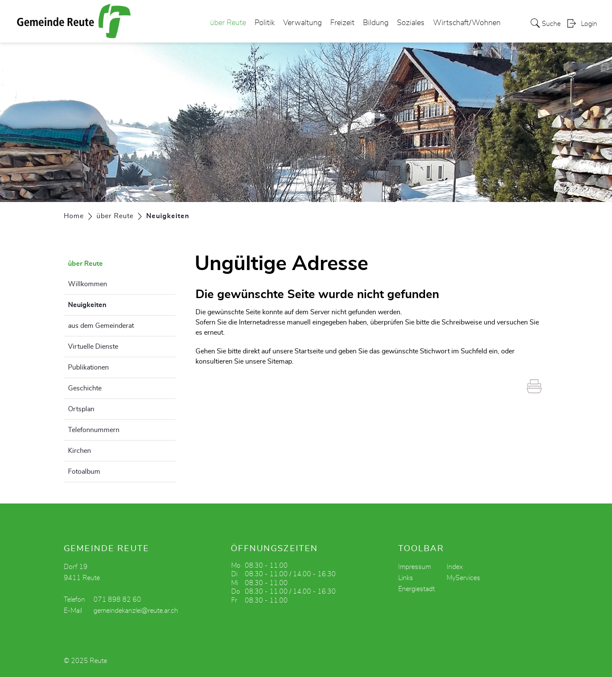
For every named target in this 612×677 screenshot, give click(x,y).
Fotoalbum (84, 471)
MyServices (463, 578)
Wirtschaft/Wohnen (467, 23)
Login (589, 23)
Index (455, 566)
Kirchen (79, 450)
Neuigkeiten (108, 303)
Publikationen (88, 367)
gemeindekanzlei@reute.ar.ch (136, 610)
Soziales (411, 23)
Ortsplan (81, 409)
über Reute (228, 23)
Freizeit (342, 23)
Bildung (375, 23)
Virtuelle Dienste (93, 346)
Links (405, 578)
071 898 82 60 (117, 599)
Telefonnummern (93, 430)
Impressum (414, 566)
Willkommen (87, 284)
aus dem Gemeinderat (101, 325)
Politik (265, 23)
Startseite (309, 351)
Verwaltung (302, 23)
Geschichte (85, 388)
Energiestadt (416, 589)
